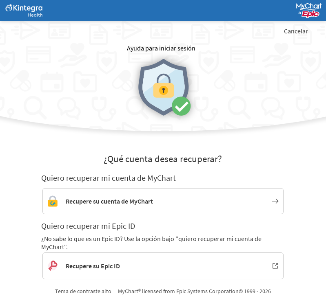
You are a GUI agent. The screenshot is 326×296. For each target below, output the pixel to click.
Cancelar (296, 31)
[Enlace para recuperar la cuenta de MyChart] (163, 201)
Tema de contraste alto (83, 291)
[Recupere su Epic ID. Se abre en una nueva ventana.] (163, 265)
